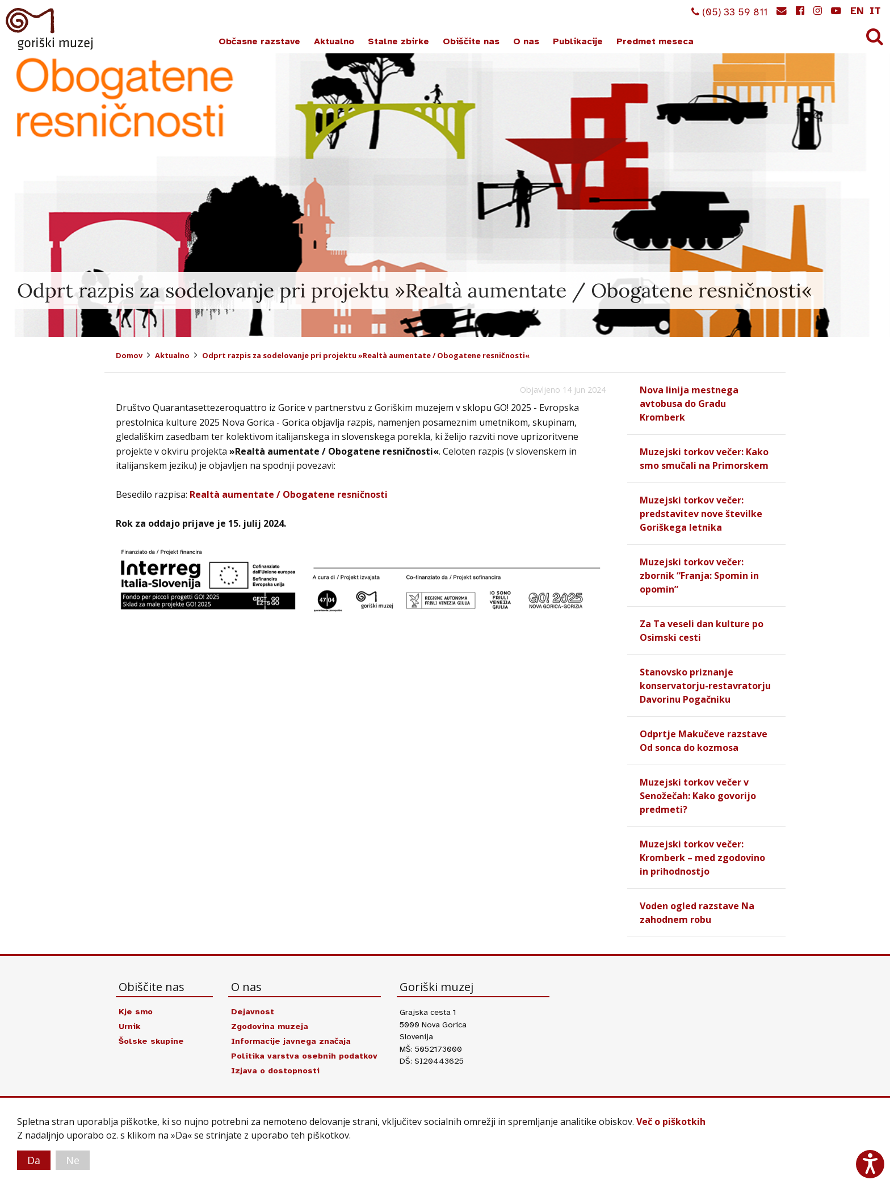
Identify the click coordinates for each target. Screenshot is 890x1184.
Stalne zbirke (398, 41)
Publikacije (578, 41)
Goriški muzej (50, 29)
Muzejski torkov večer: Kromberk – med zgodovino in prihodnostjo (702, 857)
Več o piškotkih (671, 1121)
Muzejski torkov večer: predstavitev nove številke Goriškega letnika (701, 514)
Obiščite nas (471, 41)
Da (33, 1160)
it (875, 11)
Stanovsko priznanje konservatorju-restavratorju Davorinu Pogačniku (705, 686)
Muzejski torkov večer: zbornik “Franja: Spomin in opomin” (699, 575)
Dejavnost (252, 1011)
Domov (129, 355)
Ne (72, 1160)
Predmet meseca (655, 41)
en (857, 11)
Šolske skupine (151, 1041)
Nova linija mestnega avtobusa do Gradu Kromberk (689, 403)
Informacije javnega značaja (291, 1041)
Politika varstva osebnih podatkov (304, 1056)
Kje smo (136, 1011)
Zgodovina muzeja (269, 1026)
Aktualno (334, 41)
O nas (526, 41)
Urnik (129, 1026)
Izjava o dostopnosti (275, 1070)
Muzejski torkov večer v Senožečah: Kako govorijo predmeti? (698, 796)
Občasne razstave (259, 41)
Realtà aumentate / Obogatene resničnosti (289, 494)
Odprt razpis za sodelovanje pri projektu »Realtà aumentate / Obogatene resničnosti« (366, 355)
